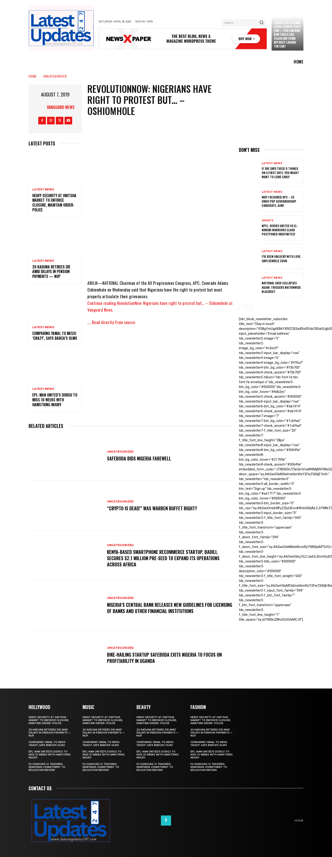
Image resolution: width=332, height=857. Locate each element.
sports (267, 220)
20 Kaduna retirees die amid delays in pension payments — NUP (51, 271)
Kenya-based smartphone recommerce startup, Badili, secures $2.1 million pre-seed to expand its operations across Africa (163, 558)
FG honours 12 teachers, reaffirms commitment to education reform (47, 767)
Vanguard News (60, 107)
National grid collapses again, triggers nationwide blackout (281, 287)
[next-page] (249, 307)
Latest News (43, 189)
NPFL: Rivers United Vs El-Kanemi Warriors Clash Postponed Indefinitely (280, 229)
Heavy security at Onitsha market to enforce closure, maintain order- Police (54, 203)
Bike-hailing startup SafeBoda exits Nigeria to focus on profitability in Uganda (164, 657)
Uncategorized (55, 76)
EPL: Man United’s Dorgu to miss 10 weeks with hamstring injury (54, 399)
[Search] (261, 23)
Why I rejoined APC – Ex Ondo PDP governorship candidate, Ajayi (279, 201)
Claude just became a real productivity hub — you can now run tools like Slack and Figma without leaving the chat (287, 34)
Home (33, 76)
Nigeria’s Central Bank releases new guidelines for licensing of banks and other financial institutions (160, 607)
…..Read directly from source (111, 322)
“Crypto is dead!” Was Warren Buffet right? (152, 508)
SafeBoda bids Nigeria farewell (139, 458)
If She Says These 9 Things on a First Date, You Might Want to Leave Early (280, 172)
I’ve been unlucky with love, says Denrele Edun (281, 258)
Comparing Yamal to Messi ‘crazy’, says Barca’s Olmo (54, 336)
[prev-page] (242, 307)
